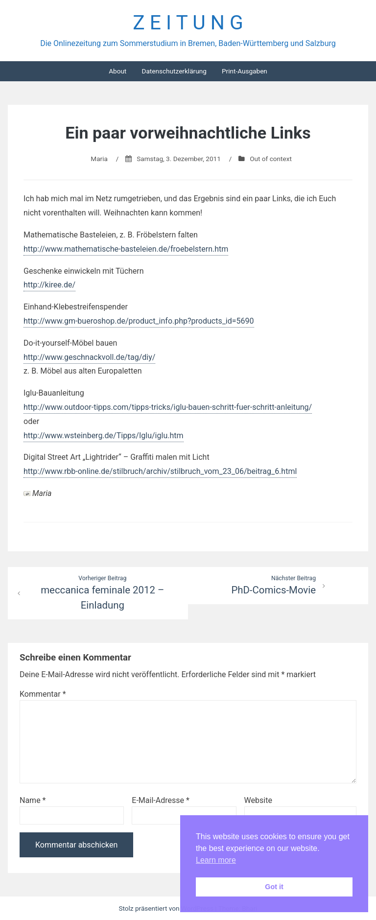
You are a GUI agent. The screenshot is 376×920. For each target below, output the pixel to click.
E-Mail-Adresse (160, 800)
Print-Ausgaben (244, 71)
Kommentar (43, 694)
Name (33, 800)
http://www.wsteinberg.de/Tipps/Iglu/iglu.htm (104, 435)
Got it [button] (274, 887)
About (117, 71)
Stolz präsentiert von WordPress (166, 908)
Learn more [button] (216, 860)
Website (258, 800)
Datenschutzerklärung (173, 71)
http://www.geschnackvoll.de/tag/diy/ (89, 357)
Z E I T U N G (188, 22)
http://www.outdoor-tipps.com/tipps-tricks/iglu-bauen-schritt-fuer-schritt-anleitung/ (168, 407)
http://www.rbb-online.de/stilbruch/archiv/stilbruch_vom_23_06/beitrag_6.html (160, 471)
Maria (99, 159)
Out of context (271, 159)
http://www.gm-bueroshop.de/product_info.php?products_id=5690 (139, 321)
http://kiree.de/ (49, 284)
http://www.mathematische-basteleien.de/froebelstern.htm (126, 249)
